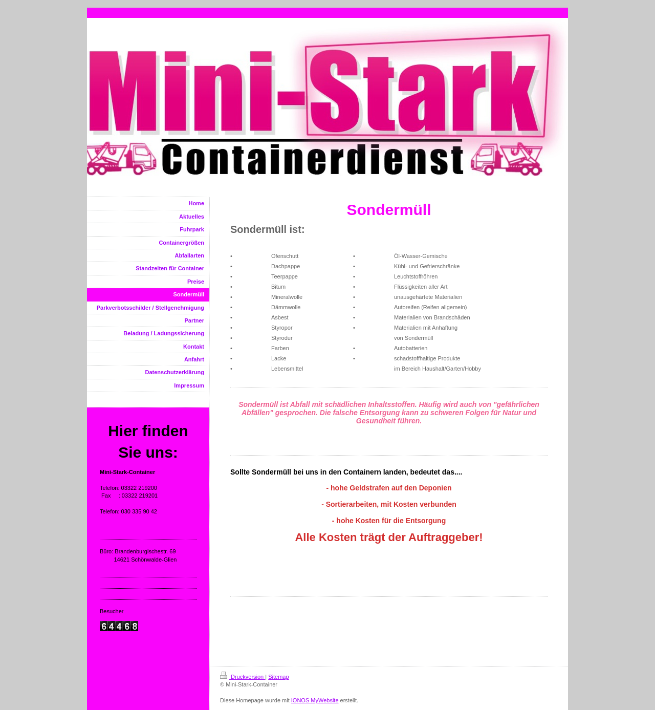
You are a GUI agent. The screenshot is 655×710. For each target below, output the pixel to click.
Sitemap (278, 677)
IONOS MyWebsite (315, 700)
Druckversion (242, 677)
